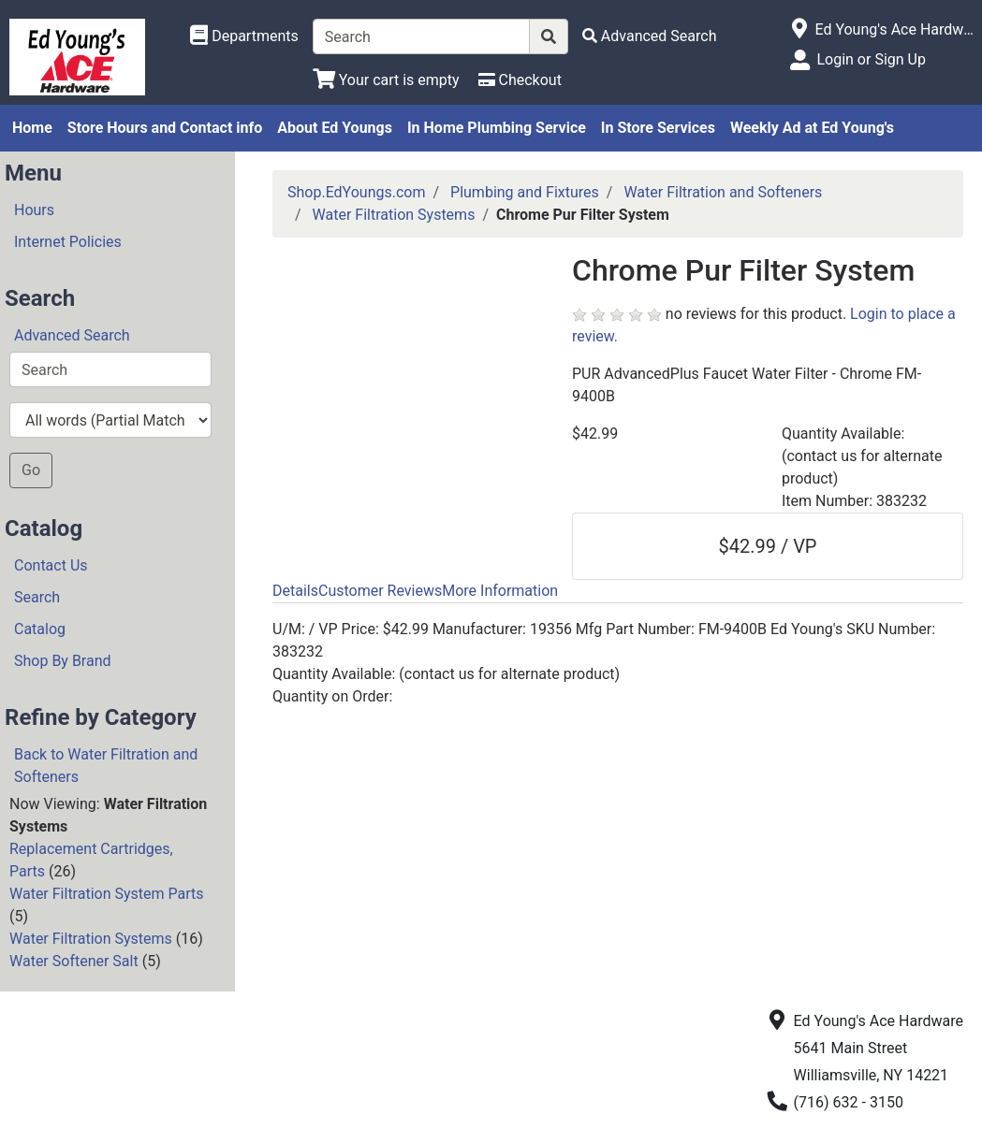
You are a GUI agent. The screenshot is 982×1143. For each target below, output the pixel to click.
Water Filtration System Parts (106, 894)
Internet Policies (68, 242)
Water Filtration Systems (90, 939)
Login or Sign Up (870, 59)
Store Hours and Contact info (164, 128)
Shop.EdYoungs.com (356, 192)
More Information (500, 591)
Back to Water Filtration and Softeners (106, 765)
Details (295, 591)
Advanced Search (72, 335)
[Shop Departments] (244, 36)
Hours (34, 210)
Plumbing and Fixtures (524, 192)
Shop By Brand (62, 661)
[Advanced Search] (649, 36)
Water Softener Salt (74, 961)
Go (31, 470)
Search (37, 597)
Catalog (40, 629)
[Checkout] (520, 80)
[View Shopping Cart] (386, 80)
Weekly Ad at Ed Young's (812, 128)
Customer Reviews (380, 591)
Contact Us (51, 565)
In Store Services (658, 128)
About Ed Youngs (334, 128)
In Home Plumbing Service (496, 128)
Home (32, 128)
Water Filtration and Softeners (722, 192)
